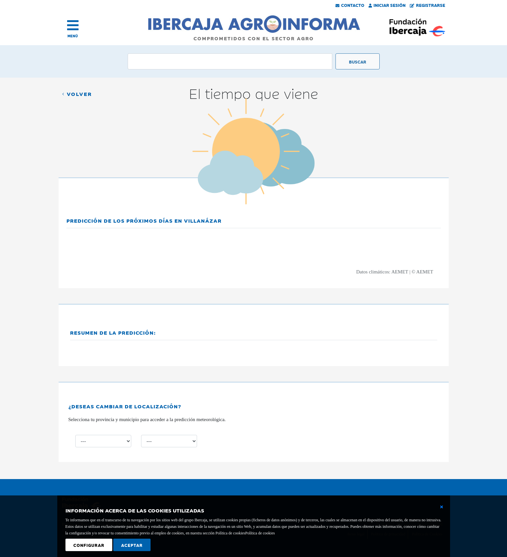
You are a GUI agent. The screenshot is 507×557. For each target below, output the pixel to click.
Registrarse (427, 5)
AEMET (399, 271)
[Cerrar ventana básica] (441, 507)
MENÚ (72, 35)
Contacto (349, 5)
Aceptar (132, 545)
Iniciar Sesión (387, 5)
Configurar (88, 545)
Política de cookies (260, 533)
